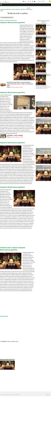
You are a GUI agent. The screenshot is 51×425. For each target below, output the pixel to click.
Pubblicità (48, 394)
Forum (24, 1)
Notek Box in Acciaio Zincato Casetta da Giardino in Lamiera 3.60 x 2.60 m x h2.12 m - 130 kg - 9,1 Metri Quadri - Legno (20, 84)
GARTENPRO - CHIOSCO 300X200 (15, 135)
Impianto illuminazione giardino (12, 22)
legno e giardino (16, 9)
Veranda (23, 9)
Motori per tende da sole (11, 20)
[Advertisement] (13, 7)
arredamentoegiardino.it (6, 9)
